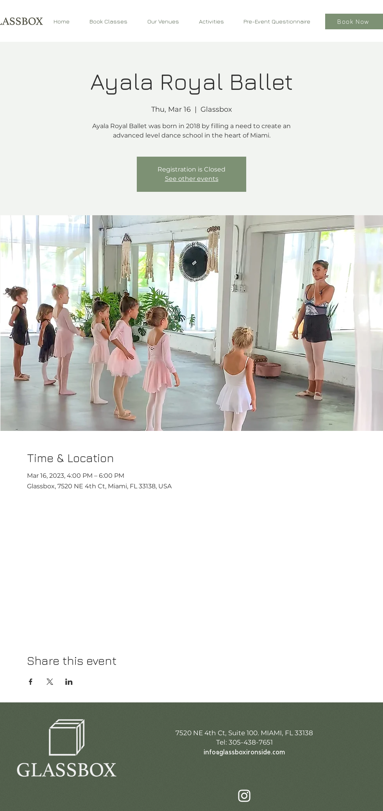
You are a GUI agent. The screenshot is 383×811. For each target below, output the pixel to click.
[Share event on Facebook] (30, 682)
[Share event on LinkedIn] (69, 682)
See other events (191, 178)
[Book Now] (354, 21)
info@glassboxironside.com (244, 752)
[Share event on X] (50, 682)
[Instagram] (244, 796)
